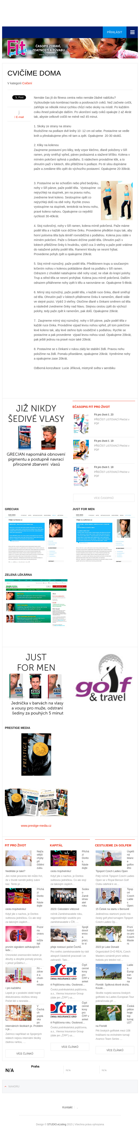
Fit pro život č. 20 (103, 414)
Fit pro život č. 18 (103, 467)
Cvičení (27, 83)
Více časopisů (104, 498)
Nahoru (13, 1086)
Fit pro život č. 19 (103, 440)
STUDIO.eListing (56, 1124)
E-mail (19, 117)
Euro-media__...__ (28, 13)
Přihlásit (114, 32)
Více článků (24, 1053)
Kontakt (67, 1107)
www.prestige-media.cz (36, 825)
